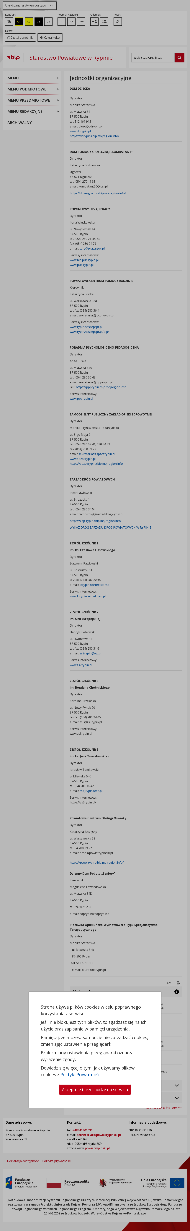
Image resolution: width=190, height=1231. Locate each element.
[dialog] (95, 615)
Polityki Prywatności (80, 1074)
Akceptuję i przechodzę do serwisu (95, 1089)
